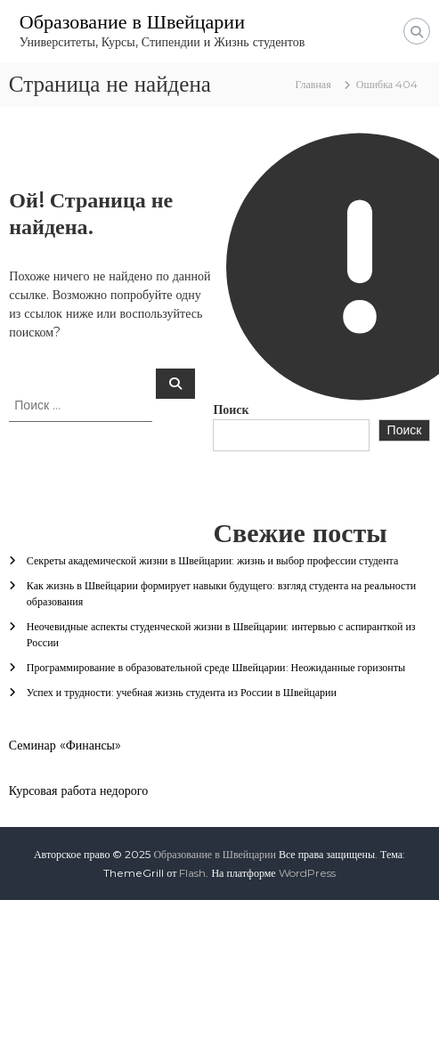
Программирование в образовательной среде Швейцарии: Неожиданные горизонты (216, 667)
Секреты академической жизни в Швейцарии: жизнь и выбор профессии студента (212, 560)
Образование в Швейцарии (132, 22)
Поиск (230, 409)
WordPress (307, 873)
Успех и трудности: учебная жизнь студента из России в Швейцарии (182, 692)
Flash (192, 873)
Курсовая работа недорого (78, 790)
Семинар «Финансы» (65, 745)
